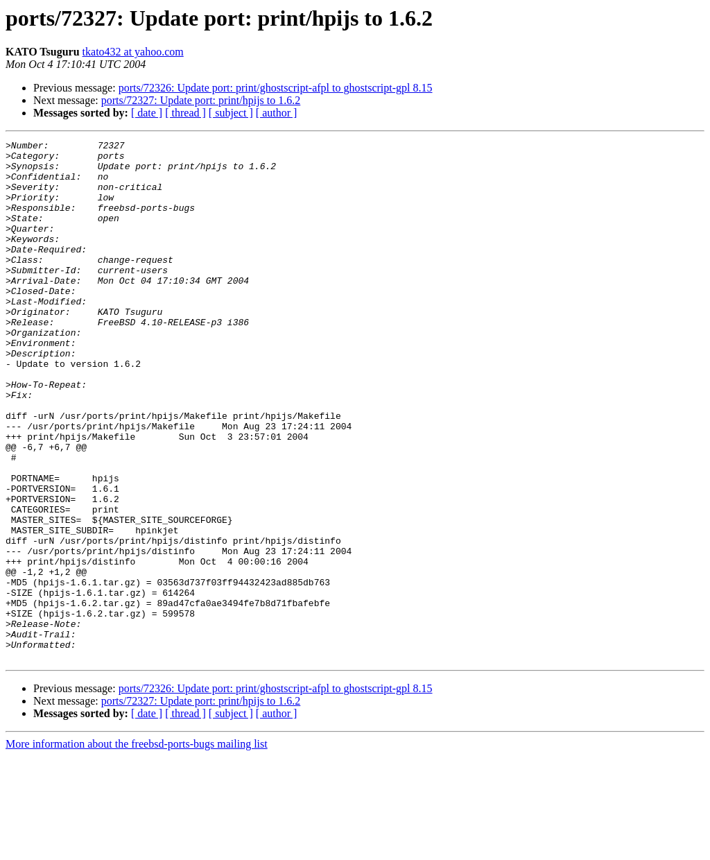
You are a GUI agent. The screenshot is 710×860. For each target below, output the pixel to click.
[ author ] (276, 113)
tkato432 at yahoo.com (133, 52)
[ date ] (146, 113)
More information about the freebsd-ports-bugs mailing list (137, 848)
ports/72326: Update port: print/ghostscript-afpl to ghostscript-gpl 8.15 (276, 88)
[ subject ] (231, 113)
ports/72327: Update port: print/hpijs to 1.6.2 (201, 100)
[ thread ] (185, 113)
